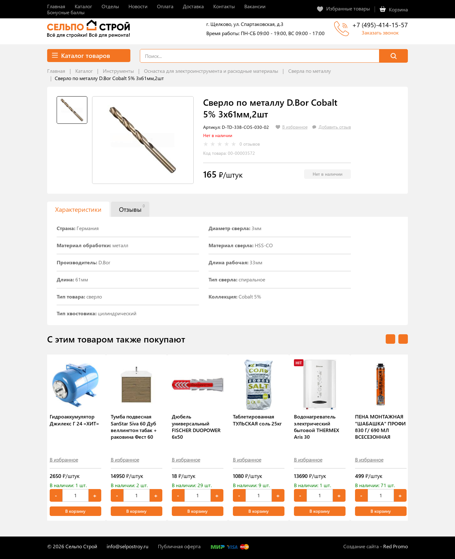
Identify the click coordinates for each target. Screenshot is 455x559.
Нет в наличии (327, 174)
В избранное (64, 459)
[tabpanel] (143, 140)
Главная (56, 70)
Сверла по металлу (309, 70)
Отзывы (132, 208)
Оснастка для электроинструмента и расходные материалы (211, 70)
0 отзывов (250, 144)
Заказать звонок (380, 32)
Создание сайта (361, 546)
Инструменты (118, 70)
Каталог (84, 70)
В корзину (75, 511)
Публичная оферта (179, 546)
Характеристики (78, 209)
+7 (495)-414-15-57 (380, 24)
